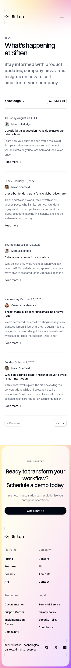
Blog (41, 566)
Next (60, 423)
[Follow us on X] (55, 647)
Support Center (14, 612)
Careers (44, 559)
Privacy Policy (47, 612)
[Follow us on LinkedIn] (64, 647)
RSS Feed (57, 100)
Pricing (9, 559)
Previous (13, 423)
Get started (35, 511)
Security (10, 574)
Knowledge (15, 101)
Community (12, 632)
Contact (44, 581)
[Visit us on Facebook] (46, 647)
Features (10, 566)
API (7, 581)
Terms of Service (49, 604)
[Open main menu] (61, 16)
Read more (35, 162)
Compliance (46, 627)
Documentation (14, 604)
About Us (44, 574)
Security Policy (48, 619)
